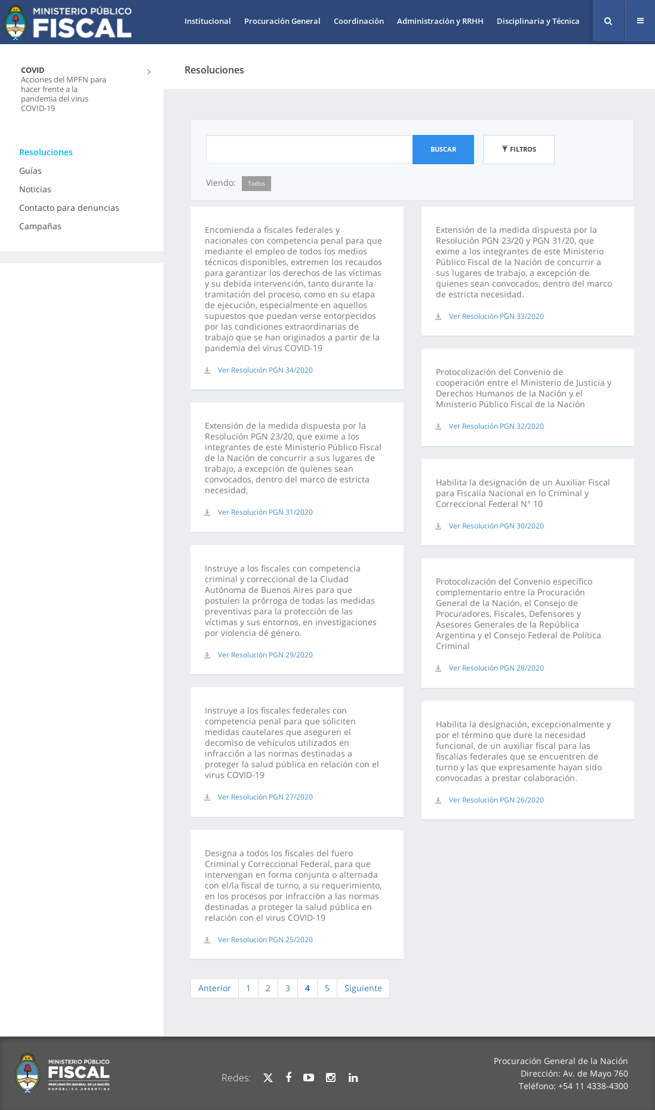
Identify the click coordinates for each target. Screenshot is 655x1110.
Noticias (35, 189)
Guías (30, 170)
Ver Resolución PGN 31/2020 (265, 512)
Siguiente (363, 988)
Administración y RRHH (440, 21)
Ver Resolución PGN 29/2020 (265, 655)
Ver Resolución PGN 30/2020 (496, 526)
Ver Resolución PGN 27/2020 (265, 797)
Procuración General (282, 21)
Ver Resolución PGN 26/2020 (496, 800)
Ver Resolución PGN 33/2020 (496, 316)
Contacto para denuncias (69, 207)
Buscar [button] (443, 148)
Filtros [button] (519, 148)
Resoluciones (46, 152)
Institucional (207, 21)
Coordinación (359, 21)
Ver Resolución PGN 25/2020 (265, 939)
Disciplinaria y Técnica (538, 21)
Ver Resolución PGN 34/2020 (265, 370)
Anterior (214, 988)
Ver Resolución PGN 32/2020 (496, 426)
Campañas (40, 226)
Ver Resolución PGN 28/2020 (496, 668)
